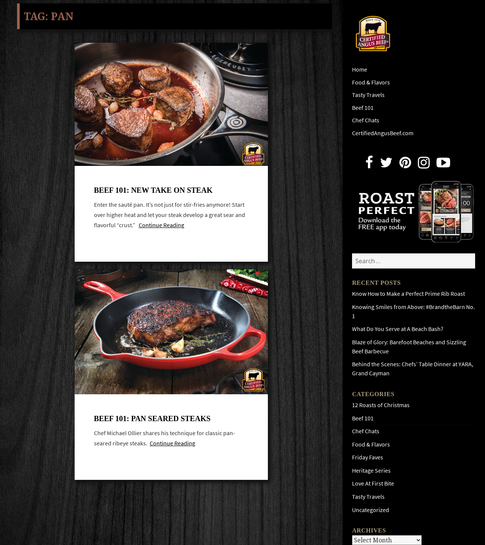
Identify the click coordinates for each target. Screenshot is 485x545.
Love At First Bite (373, 483)
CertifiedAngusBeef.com (382, 133)
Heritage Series (371, 471)
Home (359, 69)
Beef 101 (363, 108)
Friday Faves (367, 457)
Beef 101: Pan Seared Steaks (152, 418)
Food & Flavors (371, 82)
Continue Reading (161, 225)
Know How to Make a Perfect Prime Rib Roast (408, 294)
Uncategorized (370, 510)
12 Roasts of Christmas (381, 405)
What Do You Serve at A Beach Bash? (397, 329)
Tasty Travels (368, 95)
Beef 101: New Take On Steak (153, 190)
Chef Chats (365, 120)
